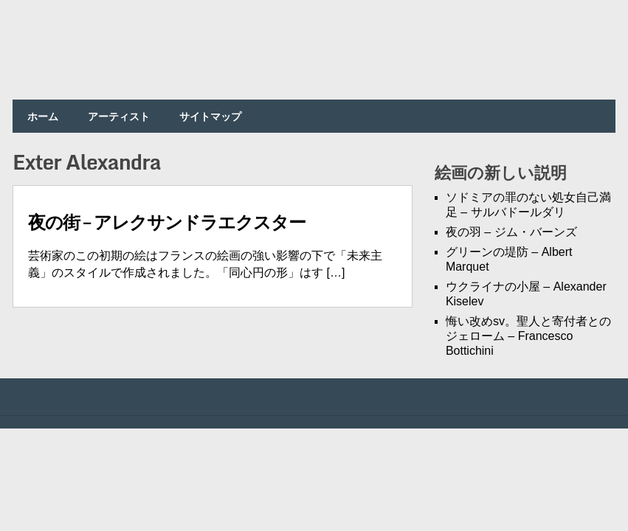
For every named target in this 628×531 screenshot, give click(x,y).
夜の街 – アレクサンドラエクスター (167, 221)
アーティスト (119, 116)
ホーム (42, 116)
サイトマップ (210, 116)
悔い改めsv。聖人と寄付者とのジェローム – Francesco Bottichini (528, 336)
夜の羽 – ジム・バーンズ (511, 232)
